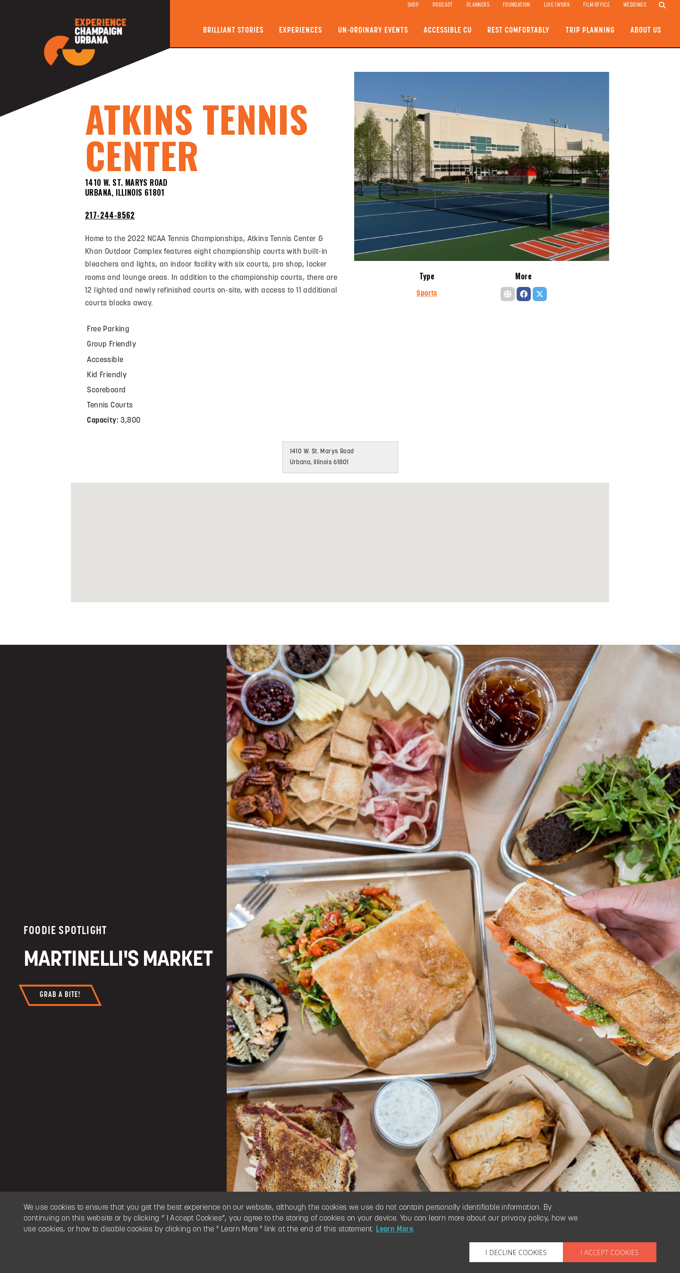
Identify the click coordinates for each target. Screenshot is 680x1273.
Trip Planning (590, 30)
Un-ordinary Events (373, 30)
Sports (426, 293)
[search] (662, 5)
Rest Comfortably (518, 30)
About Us (645, 30)
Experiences (300, 30)
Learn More (394, 1229)
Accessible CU (448, 30)
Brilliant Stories (233, 30)
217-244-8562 (110, 215)
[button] (340, 533)
